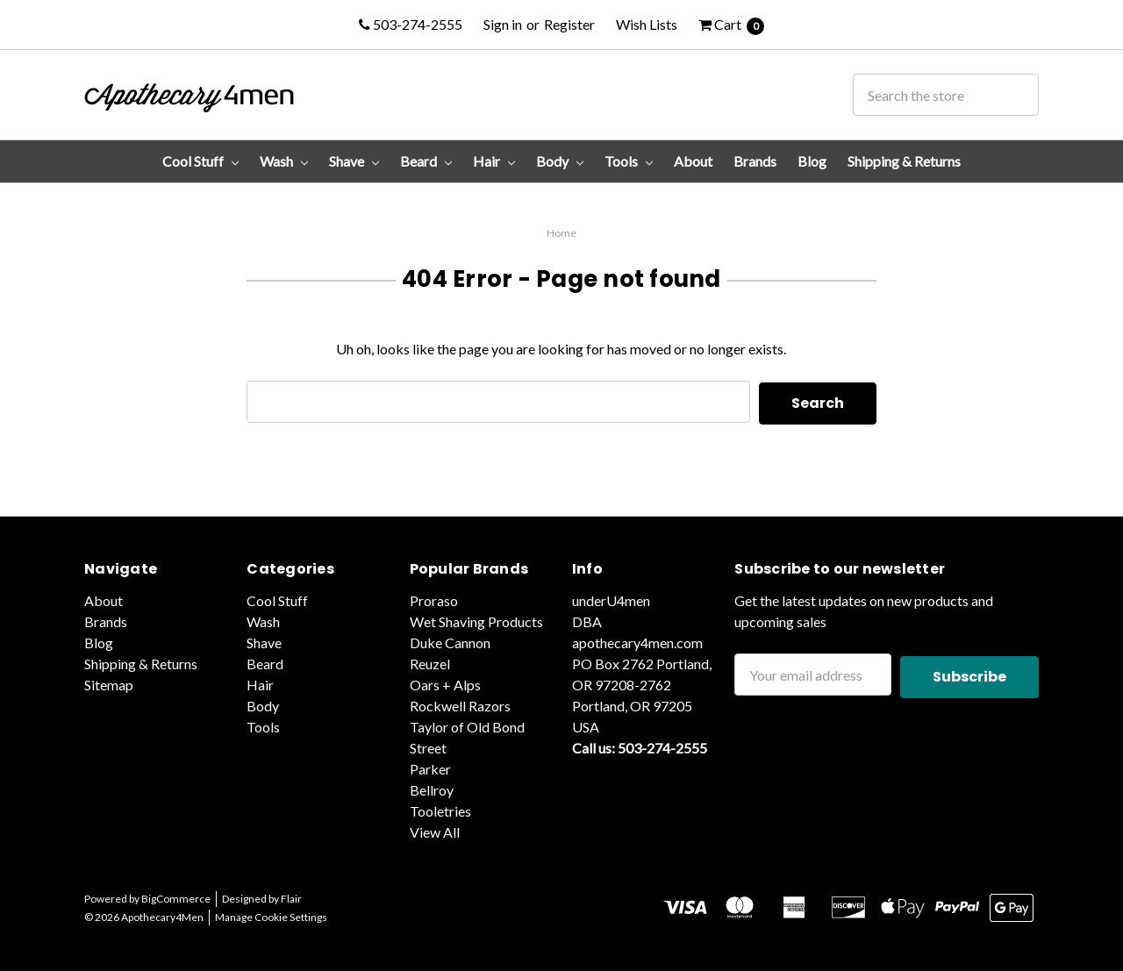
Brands (754, 161)
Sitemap (108, 683)
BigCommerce (176, 896)
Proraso (434, 598)
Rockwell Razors (460, 704)
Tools (628, 161)
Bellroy (432, 788)
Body (559, 161)
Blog (812, 161)
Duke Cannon (450, 640)
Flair (291, 896)
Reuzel (430, 661)
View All (435, 830)
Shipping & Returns (904, 161)
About (693, 161)
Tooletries (440, 809)
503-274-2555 (410, 24)
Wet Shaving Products (476, 619)
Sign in (502, 24)
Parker (430, 767)
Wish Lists (646, 24)
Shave (354, 161)
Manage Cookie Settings (271, 915)
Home (561, 232)
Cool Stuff (200, 161)
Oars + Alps (445, 683)
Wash (284, 161)
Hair (494, 161)
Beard (426, 161)
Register (569, 24)
